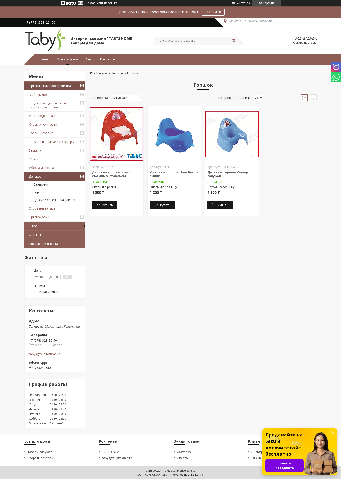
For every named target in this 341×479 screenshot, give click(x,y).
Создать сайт (94, 3)
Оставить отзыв (305, 42)
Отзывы (35, 235)
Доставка (184, 452)
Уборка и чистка (41, 168)
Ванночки (40, 184)
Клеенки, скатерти (43, 124)
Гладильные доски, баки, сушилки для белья (48, 105)
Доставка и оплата (43, 244)
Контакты (107, 59)
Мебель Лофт (39, 94)
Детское (35, 176)
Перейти (213, 11)
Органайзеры (39, 217)
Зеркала (35, 150)
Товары (102, 73)
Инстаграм (259, 452)
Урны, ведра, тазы (43, 116)
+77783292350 (111, 452)
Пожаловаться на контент (188, 475)
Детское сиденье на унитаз (54, 200)
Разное (34, 159)
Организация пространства (50, 86)
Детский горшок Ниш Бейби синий (174, 174)
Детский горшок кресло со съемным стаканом (115, 174)
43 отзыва (243, 3)
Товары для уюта (40, 452)
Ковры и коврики (42, 133)
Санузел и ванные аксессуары (51, 142)
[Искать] (233, 41)
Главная (44, 59)
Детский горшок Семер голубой (227, 174)
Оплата (182, 458)
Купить (107, 205)
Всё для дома (67, 59)
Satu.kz (190, 470)
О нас (89, 59)
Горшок (39, 192)
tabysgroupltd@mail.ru (45, 354)
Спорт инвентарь (42, 208)
